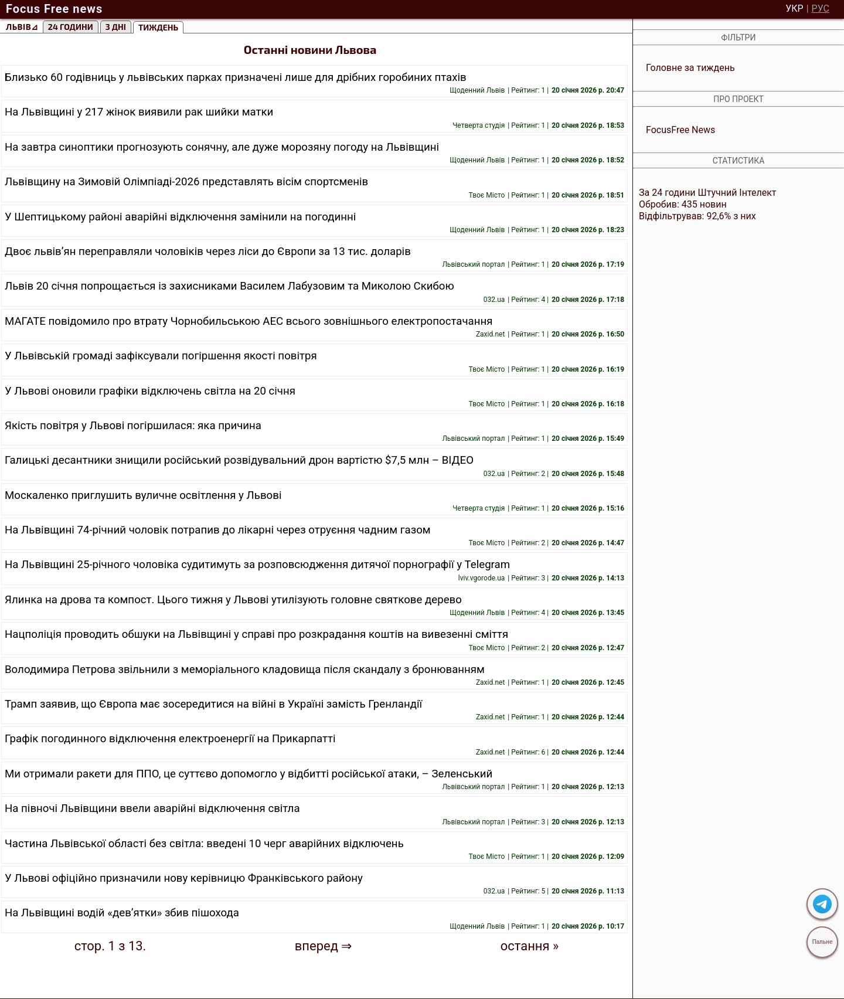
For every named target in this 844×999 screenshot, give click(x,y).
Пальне (822, 942)
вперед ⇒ (323, 946)
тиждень (158, 27)
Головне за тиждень (690, 67)
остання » (530, 946)
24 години (70, 27)
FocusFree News (680, 129)
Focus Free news (54, 9)
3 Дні (116, 27)
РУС (820, 8)
